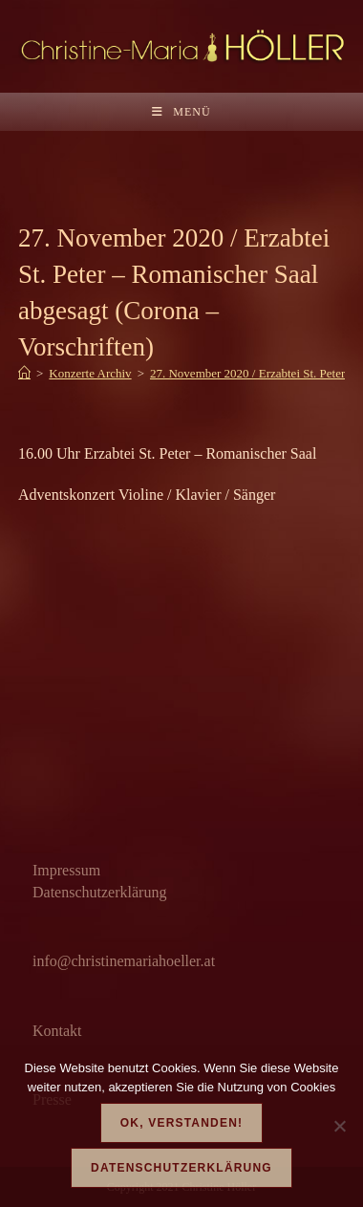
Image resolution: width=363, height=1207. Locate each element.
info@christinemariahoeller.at (123, 961)
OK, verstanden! (181, 1123)
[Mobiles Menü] (181, 112)
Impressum (66, 870)
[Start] (24, 373)
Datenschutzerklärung (99, 892)
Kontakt (57, 1031)
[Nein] (339, 1125)
